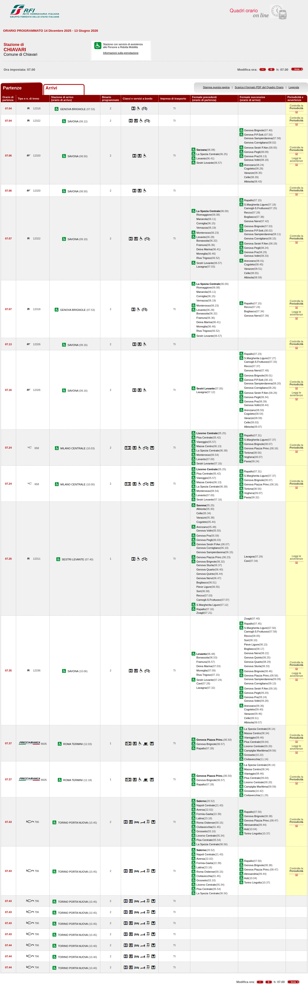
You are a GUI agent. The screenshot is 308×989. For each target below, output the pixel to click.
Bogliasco (250, 216)
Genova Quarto (205, 569)
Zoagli (200, 612)
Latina (200, 818)
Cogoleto (249, 168)
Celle (247, 177)
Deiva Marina (204, 249)
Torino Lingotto (253, 833)
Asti (246, 829)
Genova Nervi (252, 221)
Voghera (249, 457)
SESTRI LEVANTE (73, 559)
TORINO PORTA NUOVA (73, 822)
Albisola (249, 181)
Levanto (201, 158)
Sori (198, 591)
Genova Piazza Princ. (257, 448)
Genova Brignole (254, 130)
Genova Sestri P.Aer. (256, 147)
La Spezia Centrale (207, 154)
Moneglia (201, 253)
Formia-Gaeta (204, 814)
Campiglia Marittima (256, 750)
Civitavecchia (252, 759)
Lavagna (201, 266)
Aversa (200, 809)
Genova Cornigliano (256, 142)
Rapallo (248, 200)
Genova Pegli (252, 151)
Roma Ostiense (205, 822)
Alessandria (251, 824)
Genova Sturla (204, 565)
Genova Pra (251, 156)
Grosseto (249, 754)
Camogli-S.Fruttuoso (256, 208)
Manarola (201, 219)
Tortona (248, 452)
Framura (201, 245)
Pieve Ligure (203, 586)
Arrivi (51, 87)
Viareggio (202, 441)
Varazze (249, 172)
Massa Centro (204, 446)
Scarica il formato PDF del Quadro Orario (259, 87)
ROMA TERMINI (73, 744)
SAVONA (73, 121)
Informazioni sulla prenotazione (120, 52)
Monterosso (203, 232)
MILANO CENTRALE (73, 448)
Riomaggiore (204, 214)
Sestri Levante (204, 162)
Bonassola (202, 240)
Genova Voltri (252, 159)
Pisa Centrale (204, 437)
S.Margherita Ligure (256, 204)
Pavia (247, 461)
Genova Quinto (205, 573)
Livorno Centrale (254, 746)
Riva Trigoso (203, 258)
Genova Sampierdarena (258, 138)
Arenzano (250, 164)
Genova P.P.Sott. (254, 134)
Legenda (294, 87)
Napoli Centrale (205, 805)
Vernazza (201, 227)
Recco (248, 212)
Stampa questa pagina (216, 87)
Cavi (247, 560)
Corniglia (201, 223)
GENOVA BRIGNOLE (73, 109)
